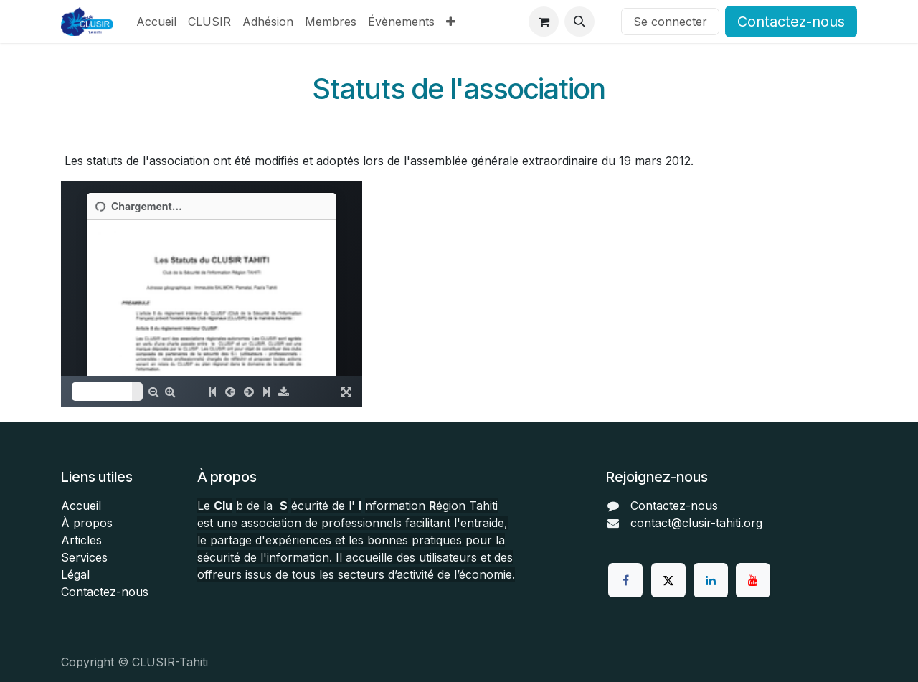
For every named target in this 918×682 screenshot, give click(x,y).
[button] (579, 21)
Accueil (81, 505)
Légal (75, 574)
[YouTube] (753, 580)
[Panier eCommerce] (544, 21)
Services (84, 557)
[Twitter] (668, 580)
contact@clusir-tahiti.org (696, 523)
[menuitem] (156, 21)
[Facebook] (625, 580)
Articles (81, 540)
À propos (87, 523)
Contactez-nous (791, 21)
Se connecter (670, 21)
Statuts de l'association (459, 88)
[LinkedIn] (711, 580)
